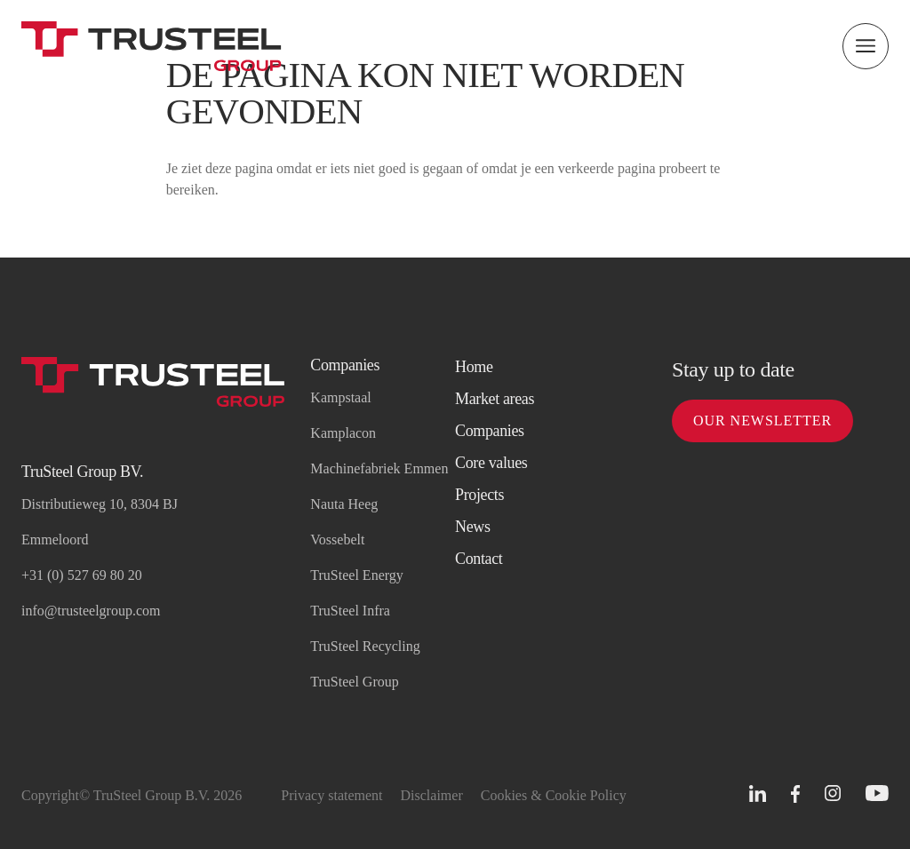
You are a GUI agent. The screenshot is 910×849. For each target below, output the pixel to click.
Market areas (494, 399)
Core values (491, 463)
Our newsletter (762, 420)
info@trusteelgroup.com (90, 610)
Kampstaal (340, 397)
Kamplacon (343, 432)
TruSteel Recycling (364, 646)
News (473, 527)
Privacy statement (331, 795)
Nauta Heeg (344, 504)
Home (474, 367)
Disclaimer (432, 795)
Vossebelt (337, 539)
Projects (479, 495)
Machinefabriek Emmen (379, 468)
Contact (478, 558)
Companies (489, 431)
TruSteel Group (354, 681)
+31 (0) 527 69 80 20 (81, 575)
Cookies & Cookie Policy (554, 795)
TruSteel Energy (356, 575)
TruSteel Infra (350, 610)
